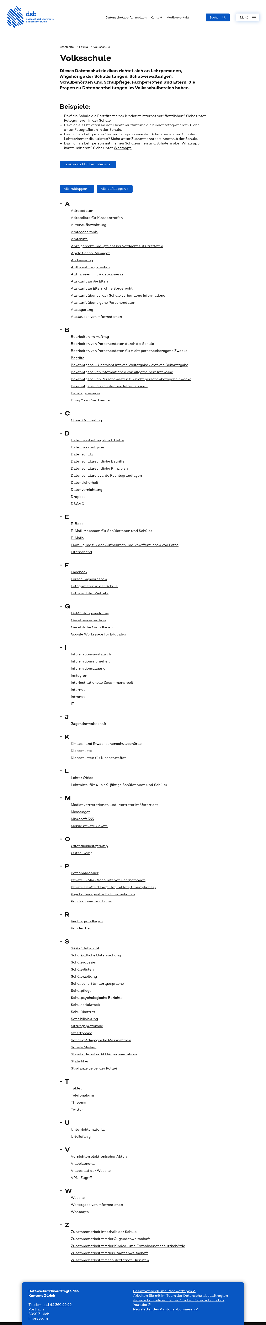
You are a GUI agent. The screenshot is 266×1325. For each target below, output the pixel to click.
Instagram (79, 676)
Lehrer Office (82, 778)
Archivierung (82, 260)
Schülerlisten (82, 969)
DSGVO (77, 504)
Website (78, 1198)
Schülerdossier (84, 962)
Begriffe (77, 358)
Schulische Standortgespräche (97, 984)
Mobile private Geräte (89, 826)
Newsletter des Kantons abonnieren (164, 1309)
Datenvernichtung (86, 490)
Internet (78, 690)
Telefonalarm (82, 1095)
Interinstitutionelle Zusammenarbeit (102, 683)
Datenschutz (82, 454)
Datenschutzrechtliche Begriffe (97, 461)
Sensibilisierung (84, 1019)
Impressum (38, 1318)
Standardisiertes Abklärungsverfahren (104, 1054)
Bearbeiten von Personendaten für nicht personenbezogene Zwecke (129, 351)
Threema (78, 1102)
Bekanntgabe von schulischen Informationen (109, 386)
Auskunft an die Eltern (90, 281)
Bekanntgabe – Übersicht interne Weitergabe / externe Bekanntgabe (129, 365)
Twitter (77, 1110)
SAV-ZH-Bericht (85, 948)
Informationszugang (88, 668)
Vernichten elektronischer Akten (99, 1157)
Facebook (79, 572)
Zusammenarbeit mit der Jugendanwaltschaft (110, 1239)
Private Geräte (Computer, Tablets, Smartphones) (113, 887)
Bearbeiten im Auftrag (90, 337)
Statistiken (80, 1061)
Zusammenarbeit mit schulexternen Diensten (110, 1260)
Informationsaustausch (91, 654)
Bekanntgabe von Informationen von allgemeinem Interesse (122, 372)
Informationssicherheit (90, 661)
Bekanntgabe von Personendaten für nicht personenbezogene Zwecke (131, 379)
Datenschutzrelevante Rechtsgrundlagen (106, 476)
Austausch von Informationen (96, 317)
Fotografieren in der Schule (87, 120)
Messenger (80, 812)
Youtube (140, 1305)
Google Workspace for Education (99, 634)
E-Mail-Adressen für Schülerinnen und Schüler (111, 531)
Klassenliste (81, 751)
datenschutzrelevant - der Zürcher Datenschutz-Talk (178, 1300)
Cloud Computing (86, 420)
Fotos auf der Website (89, 593)
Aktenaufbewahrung (88, 225)
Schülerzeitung (84, 977)
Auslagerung (82, 310)
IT (72, 704)
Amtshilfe (79, 239)
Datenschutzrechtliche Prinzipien (99, 468)
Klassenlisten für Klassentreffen (99, 758)
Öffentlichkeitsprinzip (89, 846)
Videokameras (83, 1164)
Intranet (78, 697)
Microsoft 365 (82, 819)
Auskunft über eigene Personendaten (103, 303)
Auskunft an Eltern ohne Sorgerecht (102, 288)
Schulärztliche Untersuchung (96, 955)
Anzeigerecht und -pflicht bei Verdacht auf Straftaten (117, 246)
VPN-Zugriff (81, 1178)
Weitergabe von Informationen (97, 1205)
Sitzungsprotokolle (87, 1026)
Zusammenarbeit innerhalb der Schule (164, 139)
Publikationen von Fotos (91, 901)
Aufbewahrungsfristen (90, 267)
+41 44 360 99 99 (57, 1305)
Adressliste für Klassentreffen (97, 218)
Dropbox (78, 497)
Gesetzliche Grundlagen (92, 627)
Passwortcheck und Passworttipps (163, 1291)
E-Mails (77, 538)
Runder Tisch (82, 928)
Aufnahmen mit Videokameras (97, 274)
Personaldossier (85, 873)
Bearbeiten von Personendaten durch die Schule (112, 344)
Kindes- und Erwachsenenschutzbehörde (106, 744)
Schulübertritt (83, 1012)
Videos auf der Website (91, 1171)
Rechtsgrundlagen (87, 921)
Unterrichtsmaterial (88, 1130)
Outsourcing (81, 853)
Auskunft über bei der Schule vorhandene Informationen (119, 296)
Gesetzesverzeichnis (88, 620)
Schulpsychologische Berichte (97, 998)
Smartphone (81, 1033)
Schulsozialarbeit (85, 1005)
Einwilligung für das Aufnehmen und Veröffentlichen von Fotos (125, 545)
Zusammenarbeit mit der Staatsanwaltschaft (109, 1253)
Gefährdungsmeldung (90, 613)
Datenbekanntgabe (87, 447)
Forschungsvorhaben (89, 579)
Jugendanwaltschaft (88, 724)
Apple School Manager (90, 253)
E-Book (77, 524)
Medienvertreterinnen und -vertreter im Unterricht (114, 805)
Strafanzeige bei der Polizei (94, 1068)
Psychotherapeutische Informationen (103, 894)
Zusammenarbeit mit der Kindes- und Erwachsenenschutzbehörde (128, 1246)
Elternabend (81, 552)
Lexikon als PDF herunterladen (88, 164)
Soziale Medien (83, 1047)
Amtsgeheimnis (84, 232)
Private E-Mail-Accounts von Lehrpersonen (108, 880)
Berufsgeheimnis (85, 393)
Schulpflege (81, 991)
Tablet (76, 1088)
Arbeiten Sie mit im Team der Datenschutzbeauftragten (180, 1296)
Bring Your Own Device (90, 400)
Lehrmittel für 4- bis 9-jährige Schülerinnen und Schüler (119, 785)
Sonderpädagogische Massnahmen (101, 1040)
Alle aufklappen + (115, 189)
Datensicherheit (84, 483)
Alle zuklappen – (77, 189)
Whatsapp (123, 148)
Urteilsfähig (81, 1137)
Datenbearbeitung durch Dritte (97, 440)
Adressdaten (82, 211)
